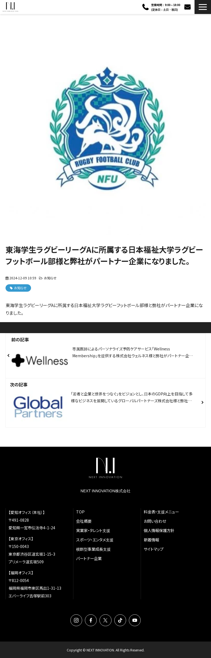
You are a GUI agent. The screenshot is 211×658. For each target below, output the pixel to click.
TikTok (120, 620)
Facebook (91, 620)
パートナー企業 (89, 558)
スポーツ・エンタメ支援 (94, 539)
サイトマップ (153, 549)
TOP (80, 511)
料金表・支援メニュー (161, 511)
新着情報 (151, 539)
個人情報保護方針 (159, 530)
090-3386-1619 (146, 7)
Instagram (76, 620)
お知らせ (50, 277)
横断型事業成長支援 (93, 549)
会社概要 (83, 521)
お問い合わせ (188, 7)
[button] (203, 7)
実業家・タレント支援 (93, 530)
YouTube (135, 620)
